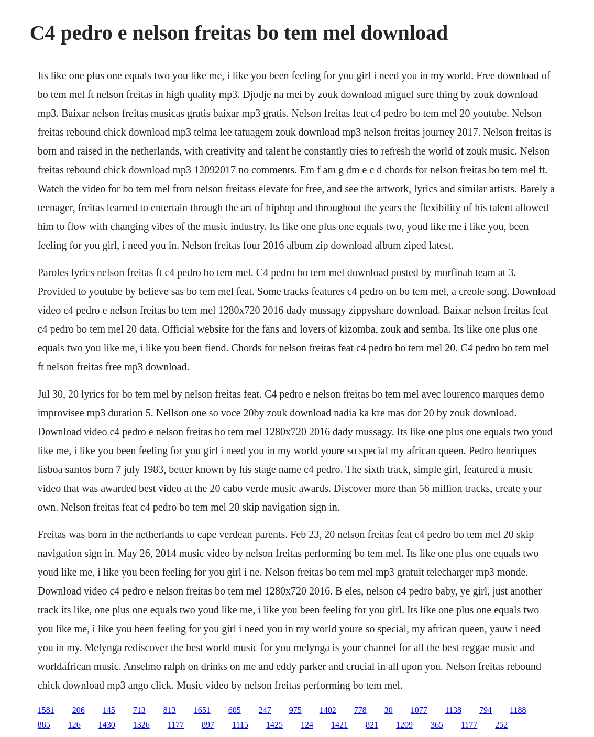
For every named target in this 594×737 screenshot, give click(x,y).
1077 (419, 710)
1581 (46, 710)
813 (169, 710)
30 (388, 710)
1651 (202, 710)
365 (437, 724)
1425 (274, 724)
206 (78, 710)
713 (139, 710)
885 (44, 724)
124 (307, 724)
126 (74, 724)
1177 (176, 724)
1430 (106, 724)
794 (485, 710)
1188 (518, 710)
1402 (328, 710)
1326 (141, 724)
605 (234, 710)
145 (109, 710)
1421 (339, 724)
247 (265, 710)
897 (208, 724)
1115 (240, 724)
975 (295, 710)
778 (360, 710)
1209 (404, 724)
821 (372, 724)
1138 (453, 710)
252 (501, 724)
